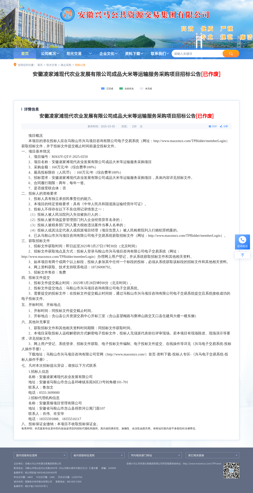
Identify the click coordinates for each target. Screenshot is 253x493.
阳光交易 (74, 53)
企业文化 (106, 53)
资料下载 (132, 53)
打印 (214, 126)
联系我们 (158, 53)
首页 (25, 53)
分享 (225, 126)
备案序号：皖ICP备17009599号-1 (31, 486)
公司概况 (48, 53)
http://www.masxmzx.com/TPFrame (202, 463)
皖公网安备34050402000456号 (41, 472)
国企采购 (66, 65)
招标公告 (80, 65)
